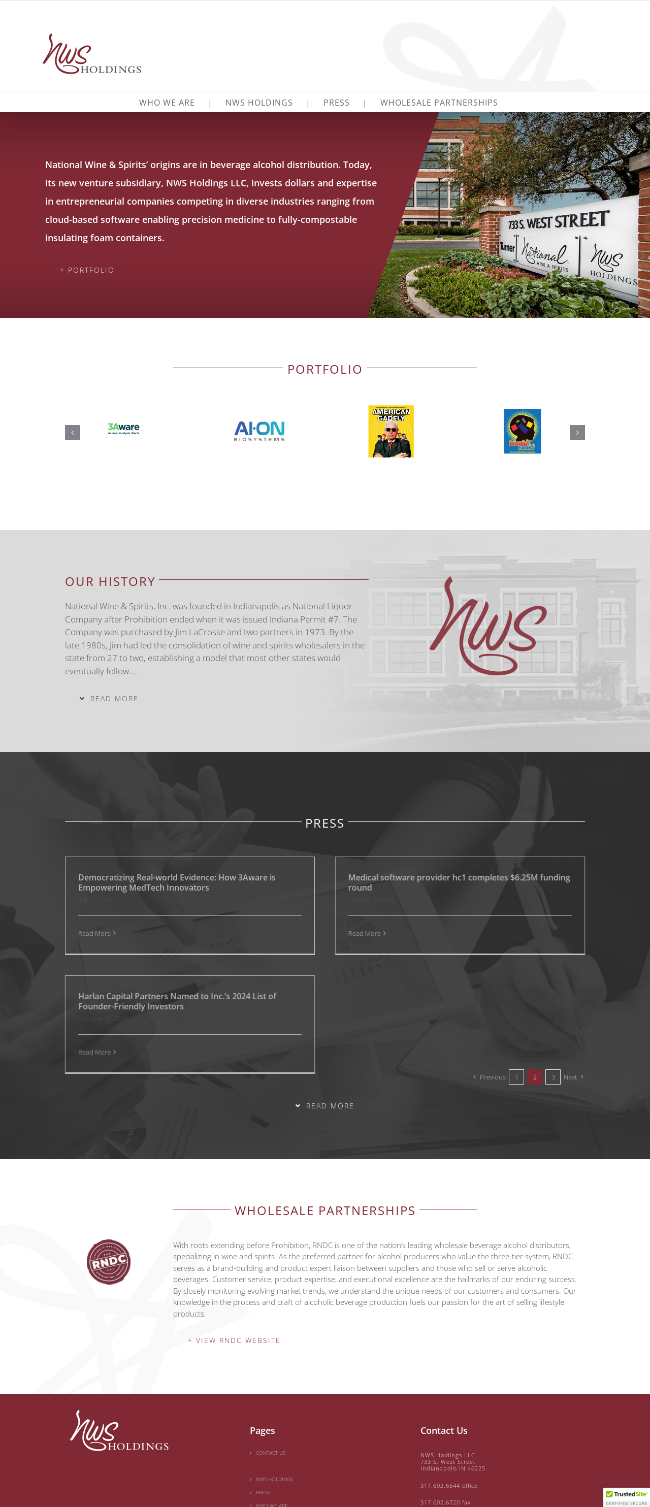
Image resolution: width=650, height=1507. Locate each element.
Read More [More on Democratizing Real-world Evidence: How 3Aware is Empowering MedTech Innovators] (94, 933)
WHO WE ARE (272, 1431)
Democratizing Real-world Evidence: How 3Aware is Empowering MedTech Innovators (177, 882)
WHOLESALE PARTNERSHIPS (288, 1445)
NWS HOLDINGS (274, 1405)
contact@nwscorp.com (454, 1445)
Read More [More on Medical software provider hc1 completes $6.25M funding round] (274, 933)
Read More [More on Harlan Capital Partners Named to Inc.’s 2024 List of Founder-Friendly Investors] (454, 933)
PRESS (263, 1418)
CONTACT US (270, 1379)
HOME (263, 1392)
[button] (72, 432)
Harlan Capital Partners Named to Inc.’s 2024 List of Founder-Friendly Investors (537, 882)
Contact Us (444, 1357)
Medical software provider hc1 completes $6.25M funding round (369, 882)
